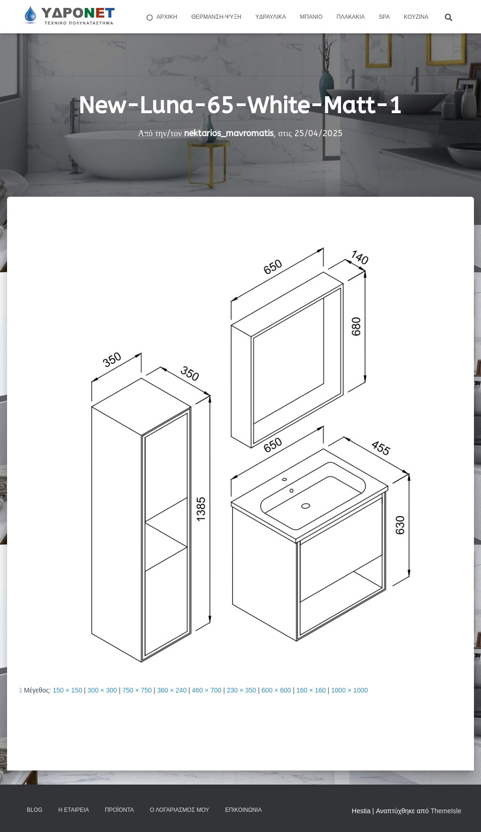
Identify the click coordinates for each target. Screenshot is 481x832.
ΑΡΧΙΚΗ (161, 17)
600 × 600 (276, 690)
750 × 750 (137, 690)
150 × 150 (67, 690)
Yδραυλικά (271, 17)
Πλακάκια (351, 17)
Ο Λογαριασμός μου (179, 810)
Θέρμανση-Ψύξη (216, 17)
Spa (384, 17)
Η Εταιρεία (73, 810)
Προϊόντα (119, 810)
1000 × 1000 (349, 690)
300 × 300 (102, 690)
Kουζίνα (416, 17)
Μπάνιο (311, 17)
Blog (34, 810)
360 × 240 (172, 690)
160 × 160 (311, 690)
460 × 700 (207, 690)
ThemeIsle (446, 811)
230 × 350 (241, 690)
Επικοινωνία (243, 810)
